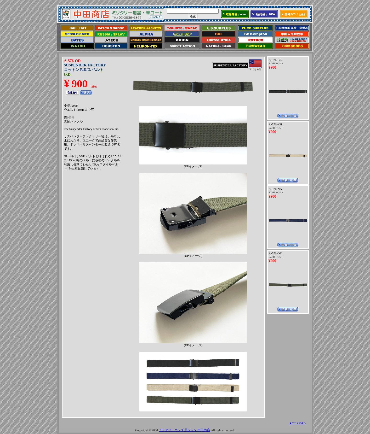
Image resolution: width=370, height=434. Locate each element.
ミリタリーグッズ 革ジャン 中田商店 (184, 430)
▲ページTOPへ (297, 423)
